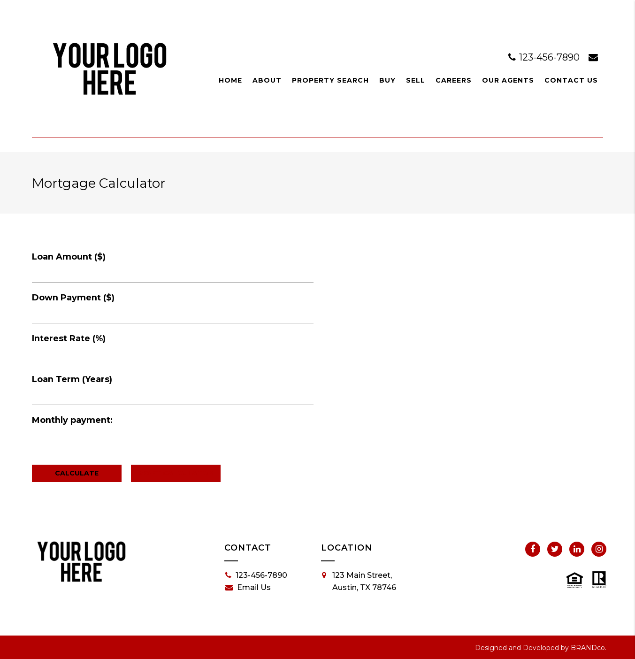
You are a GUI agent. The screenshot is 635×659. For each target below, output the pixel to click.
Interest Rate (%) (69, 338)
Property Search (330, 80)
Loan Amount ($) (69, 257)
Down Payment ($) (73, 297)
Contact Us (571, 80)
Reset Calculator (175, 473)
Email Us (248, 588)
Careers (454, 80)
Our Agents (508, 80)
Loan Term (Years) (72, 379)
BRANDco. (588, 648)
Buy (387, 80)
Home (230, 80)
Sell (415, 80)
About (267, 80)
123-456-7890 (545, 57)
